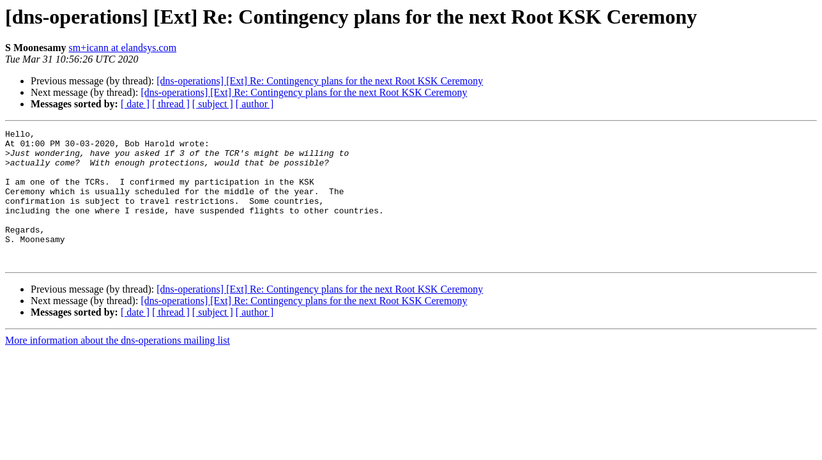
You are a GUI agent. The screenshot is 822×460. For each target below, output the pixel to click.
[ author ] (255, 103)
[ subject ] (212, 103)
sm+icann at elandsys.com (123, 47)
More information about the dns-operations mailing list (117, 367)
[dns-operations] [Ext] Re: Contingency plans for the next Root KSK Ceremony (319, 80)
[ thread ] (171, 103)
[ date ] (135, 103)
